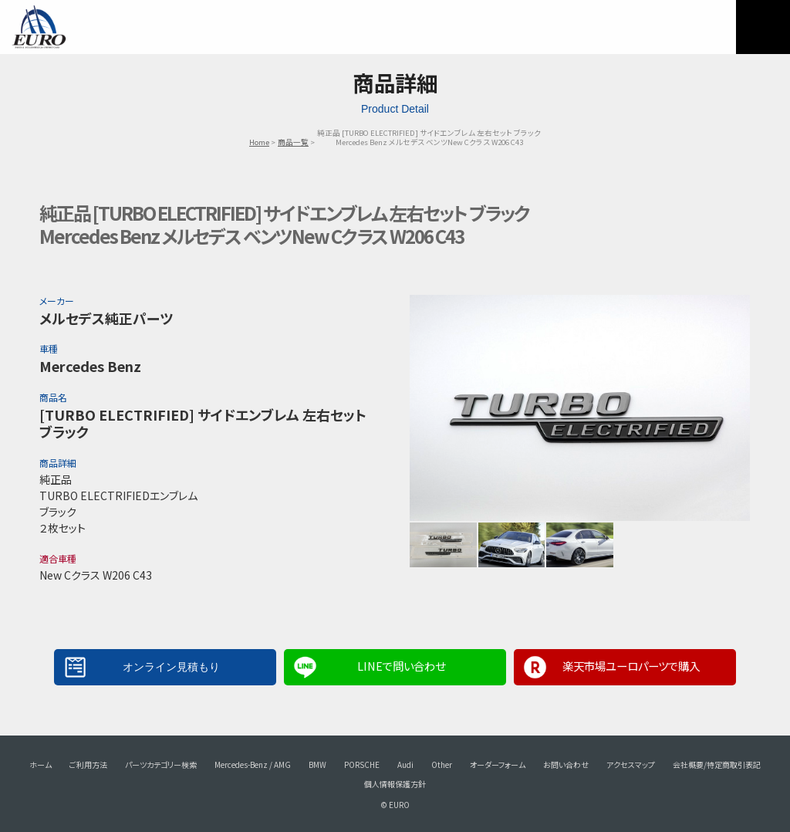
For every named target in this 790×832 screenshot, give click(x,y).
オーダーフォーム (497, 764)
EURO (38, 27)
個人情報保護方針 (395, 784)
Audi (405, 764)
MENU (763, 27)
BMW (317, 764)
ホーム (40, 764)
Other (441, 764)
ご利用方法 (88, 764)
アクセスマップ (630, 764)
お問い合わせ (566, 764)
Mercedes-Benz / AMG (252, 764)
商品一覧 (293, 142)
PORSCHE (362, 764)
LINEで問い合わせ (401, 666)
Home (259, 142)
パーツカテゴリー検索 (161, 764)
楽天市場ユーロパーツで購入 (631, 666)
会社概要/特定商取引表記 (717, 764)
